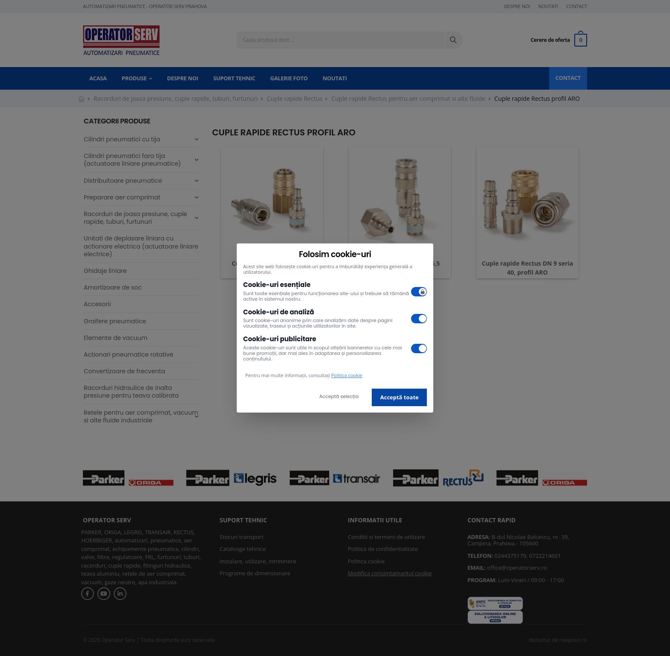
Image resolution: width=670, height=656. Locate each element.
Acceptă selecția (339, 396)
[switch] (419, 291)
